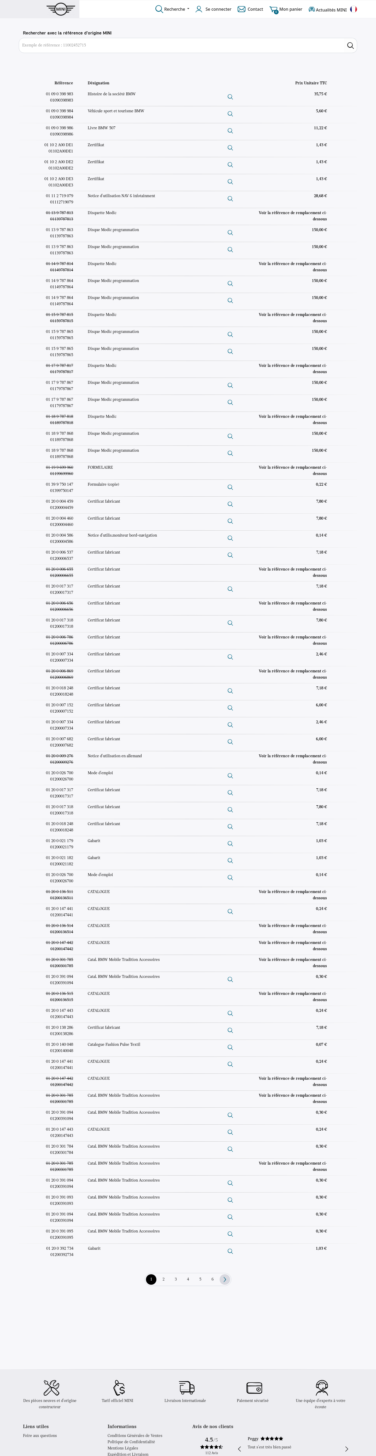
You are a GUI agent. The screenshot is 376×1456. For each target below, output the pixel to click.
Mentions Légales (123, 1448)
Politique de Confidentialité (131, 1442)
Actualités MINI (328, 9)
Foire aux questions (40, 1436)
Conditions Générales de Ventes (135, 1436)
